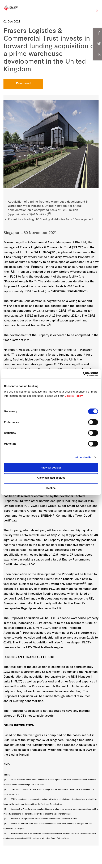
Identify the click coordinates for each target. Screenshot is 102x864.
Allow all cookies (51, 467)
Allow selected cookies (51, 477)
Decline (51, 487)
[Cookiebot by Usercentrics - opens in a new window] (83, 373)
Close (97, 12)
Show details (83, 457)
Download (23, 83)
